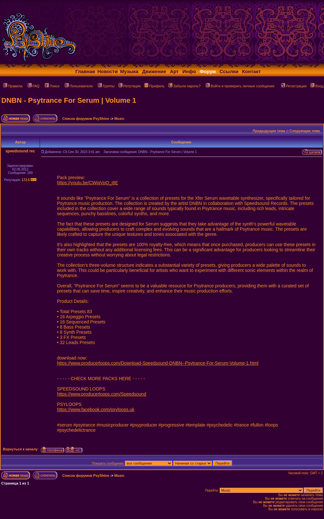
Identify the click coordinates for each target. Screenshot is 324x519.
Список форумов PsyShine (85, 118)
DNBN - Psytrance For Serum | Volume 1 (68, 100)
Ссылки (229, 71)
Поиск (52, 86)
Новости (108, 71)
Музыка (129, 71)
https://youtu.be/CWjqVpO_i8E (87, 182)
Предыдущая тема (269, 131)
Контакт (251, 71)
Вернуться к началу (20, 449)
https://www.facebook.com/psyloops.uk (95, 409)
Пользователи (79, 86)
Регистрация (294, 86)
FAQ (34, 86)
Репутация (130, 86)
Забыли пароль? (184, 86)
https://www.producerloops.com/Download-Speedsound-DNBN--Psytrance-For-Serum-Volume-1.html (158, 363)
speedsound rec (20, 151)
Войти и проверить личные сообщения (240, 86)
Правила (13, 86)
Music (119, 118)
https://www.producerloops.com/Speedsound (101, 394)
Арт (174, 71)
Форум (208, 71)
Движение (154, 71)
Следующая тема (305, 131)
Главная (85, 71)
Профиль (154, 86)
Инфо (189, 71)
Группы (106, 86)
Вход (316, 86)
